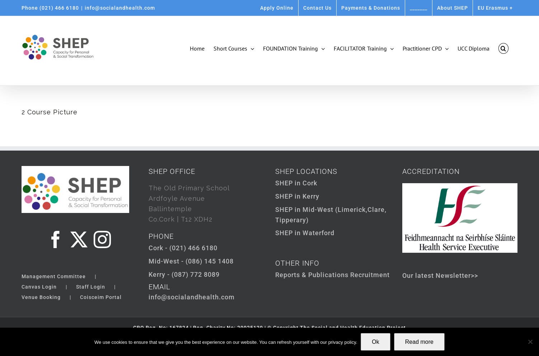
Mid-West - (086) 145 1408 (191, 261)
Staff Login (90, 287)
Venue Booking (41, 297)
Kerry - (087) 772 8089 (184, 274)
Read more (419, 342)
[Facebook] (56, 239)
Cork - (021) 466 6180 (183, 248)
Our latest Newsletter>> (440, 275)
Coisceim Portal (101, 297)
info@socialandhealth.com (120, 8)
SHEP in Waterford (304, 233)
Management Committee (54, 276)
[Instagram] (102, 239)
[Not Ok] (530, 341)
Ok (375, 342)
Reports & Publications (311, 275)
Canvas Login (39, 287)
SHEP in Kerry (297, 196)
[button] (503, 48)
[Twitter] (79, 239)
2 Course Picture (50, 112)
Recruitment (370, 275)
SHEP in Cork (296, 183)
